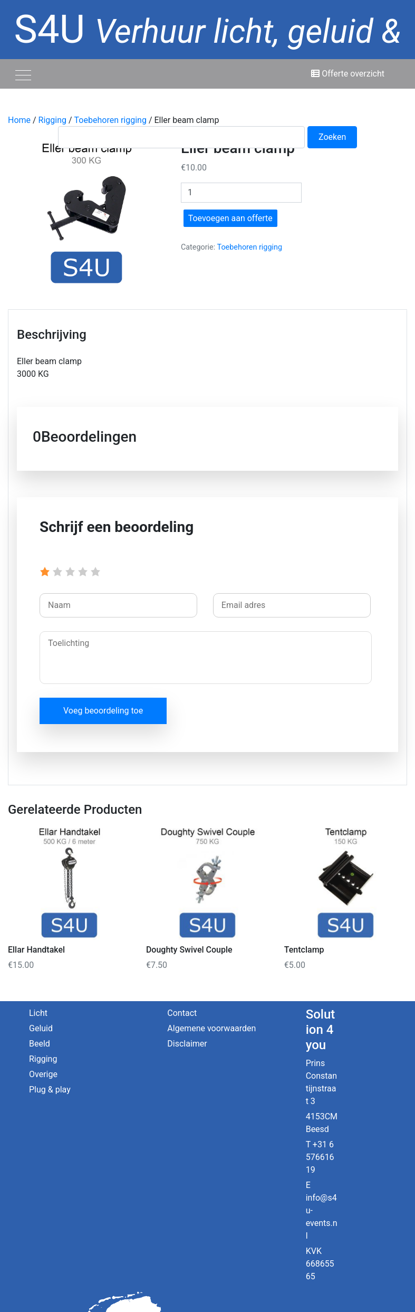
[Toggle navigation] (23, 73)
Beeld (39, 1044)
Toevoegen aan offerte (230, 218)
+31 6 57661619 (320, 1157)
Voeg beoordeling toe (103, 711)
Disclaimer (187, 1044)
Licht (38, 1013)
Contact (182, 1013)
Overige (43, 1074)
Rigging (43, 1059)
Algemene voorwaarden (211, 1028)
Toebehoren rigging (250, 247)
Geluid (41, 1028)
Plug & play (50, 1090)
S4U (208, 57)
